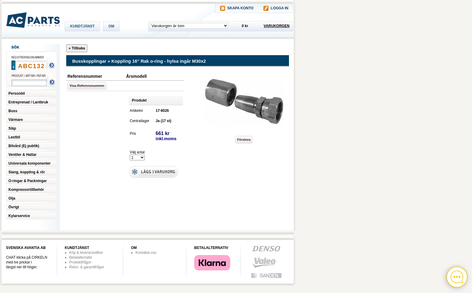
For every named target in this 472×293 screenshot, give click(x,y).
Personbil (16, 93)
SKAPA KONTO (240, 8)
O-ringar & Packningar (27, 181)
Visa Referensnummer (87, 85)
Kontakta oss (145, 252)
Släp (12, 128)
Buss (12, 111)
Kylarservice (19, 216)
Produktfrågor (80, 262)
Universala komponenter (29, 163)
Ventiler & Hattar (22, 155)
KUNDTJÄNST (82, 26)
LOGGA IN (279, 8)
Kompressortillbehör (26, 189)
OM (111, 26)
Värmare (15, 120)
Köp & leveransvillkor (86, 252)
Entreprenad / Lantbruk (28, 102)
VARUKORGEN (277, 26)
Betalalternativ (80, 257)
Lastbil (14, 137)
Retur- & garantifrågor (86, 267)
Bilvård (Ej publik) (23, 146)
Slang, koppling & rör (26, 172)
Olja (11, 198)
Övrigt (13, 207)
